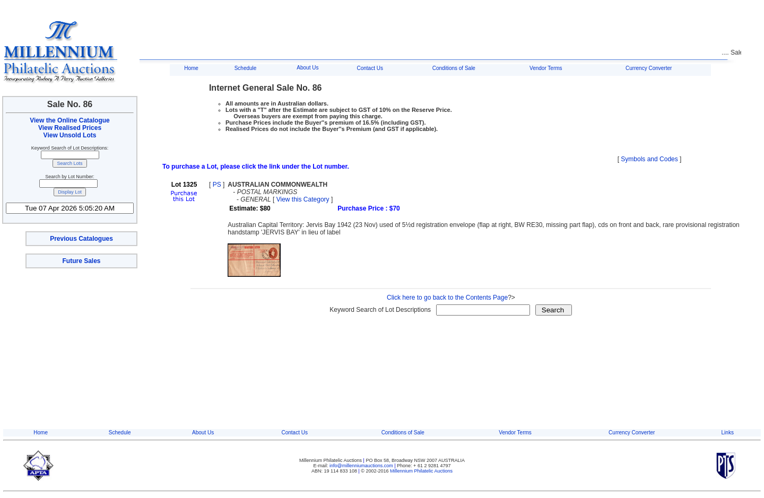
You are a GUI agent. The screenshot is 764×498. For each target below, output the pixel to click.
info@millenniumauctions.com (361, 465)
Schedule (246, 68)
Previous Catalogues (81, 238)
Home (191, 68)
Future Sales (81, 261)
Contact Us (370, 68)
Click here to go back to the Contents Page (447, 297)
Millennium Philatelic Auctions (421, 471)
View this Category (302, 199)
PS (217, 184)
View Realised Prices (69, 128)
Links (728, 432)
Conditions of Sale (453, 68)
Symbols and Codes (649, 159)
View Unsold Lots (70, 135)
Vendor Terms (545, 68)
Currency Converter (649, 68)
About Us (307, 68)
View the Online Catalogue (69, 120)
